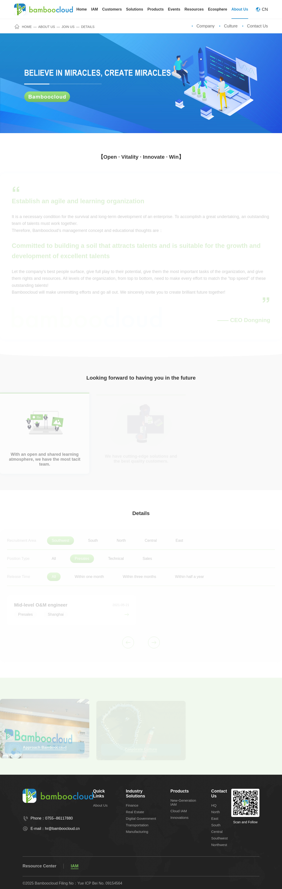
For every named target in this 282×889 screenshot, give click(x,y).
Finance (132, 805)
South (215, 825)
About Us (46, 27)
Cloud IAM (178, 811)
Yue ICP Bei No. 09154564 (99, 883)
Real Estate (135, 812)
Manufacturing (137, 832)
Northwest (219, 845)
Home (23, 27)
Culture (231, 26)
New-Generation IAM (183, 802)
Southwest (219, 838)
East (214, 818)
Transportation (137, 825)
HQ (214, 805)
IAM (74, 866)
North (215, 812)
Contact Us (257, 26)
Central (217, 832)
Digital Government (141, 818)
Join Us (68, 27)
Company (205, 26)
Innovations (179, 818)
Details (87, 27)
